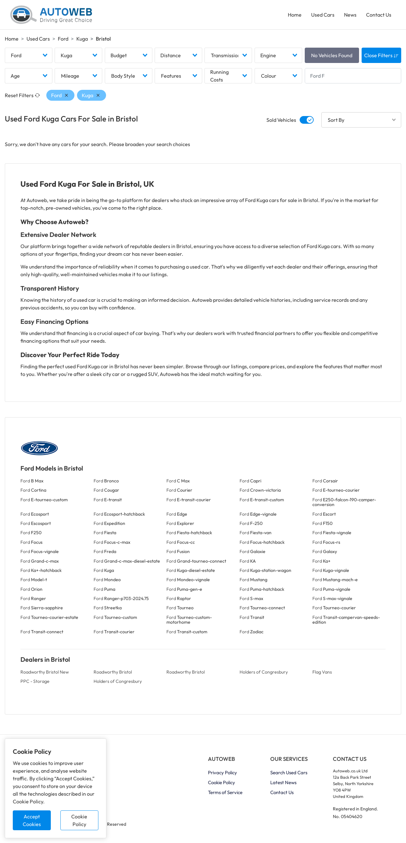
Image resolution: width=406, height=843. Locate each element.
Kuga (82, 38)
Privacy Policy (222, 772)
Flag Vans (322, 672)
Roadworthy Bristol (113, 672)
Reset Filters (22, 95)
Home (295, 15)
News (350, 15)
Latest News (283, 782)
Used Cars (322, 15)
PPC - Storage (35, 681)
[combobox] (28, 55)
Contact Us (378, 15)
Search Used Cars (288, 772)
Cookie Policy (79, 820)
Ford (63, 38)
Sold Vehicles (281, 120)
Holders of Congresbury (264, 672)
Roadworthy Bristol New (44, 672)
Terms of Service (225, 792)
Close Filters (381, 55)
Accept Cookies (32, 820)
